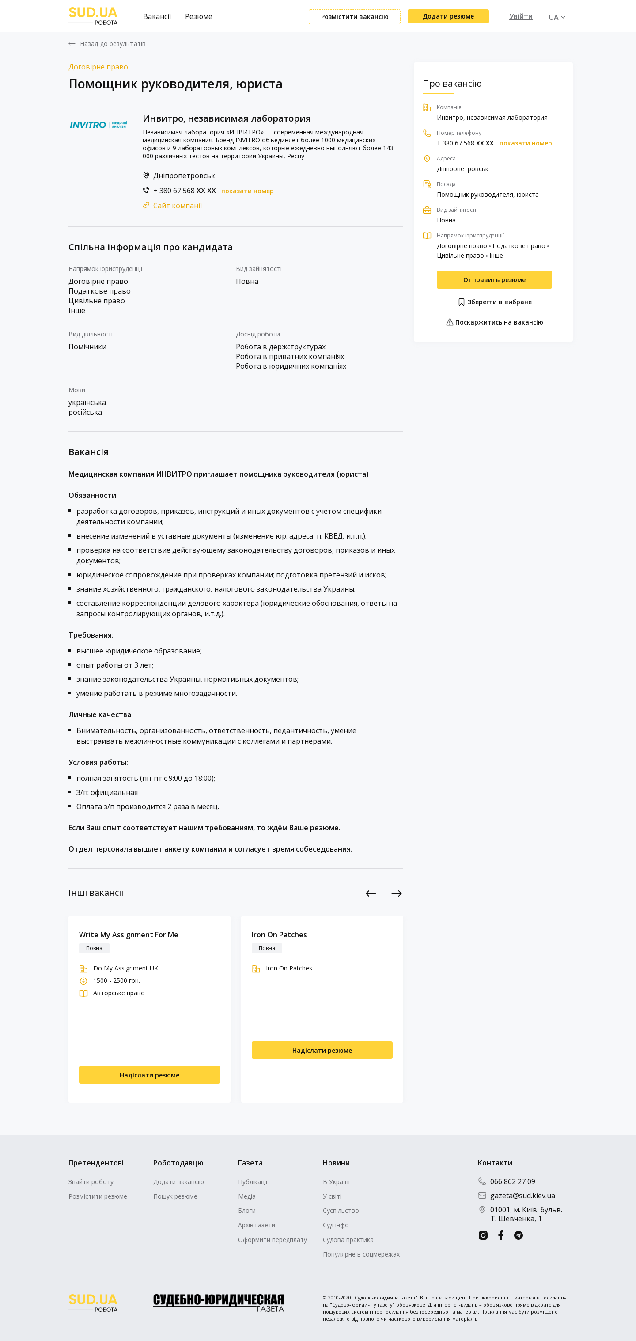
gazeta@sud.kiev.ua (516, 1195)
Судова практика (348, 1239)
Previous (371, 893)
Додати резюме (448, 16)
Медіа (247, 1196)
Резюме (198, 16)
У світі (332, 1196)
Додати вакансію (178, 1181)
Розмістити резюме (97, 1196)
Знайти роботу (91, 1181)
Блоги (247, 1210)
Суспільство (341, 1210)
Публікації (253, 1181)
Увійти (521, 16)
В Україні (336, 1181)
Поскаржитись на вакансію (494, 322)
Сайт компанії (177, 205)
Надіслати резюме (149, 1075)
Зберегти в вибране (494, 302)
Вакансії (157, 16)
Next (397, 893)
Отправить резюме (494, 279)
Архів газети (256, 1225)
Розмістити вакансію (355, 16)
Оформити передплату (272, 1239)
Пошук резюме (175, 1196)
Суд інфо (336, 1225)
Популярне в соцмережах (361, 1254)
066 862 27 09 (506, 1181)
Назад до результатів (113, 44)
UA (554, 17)
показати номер (247, 191)
